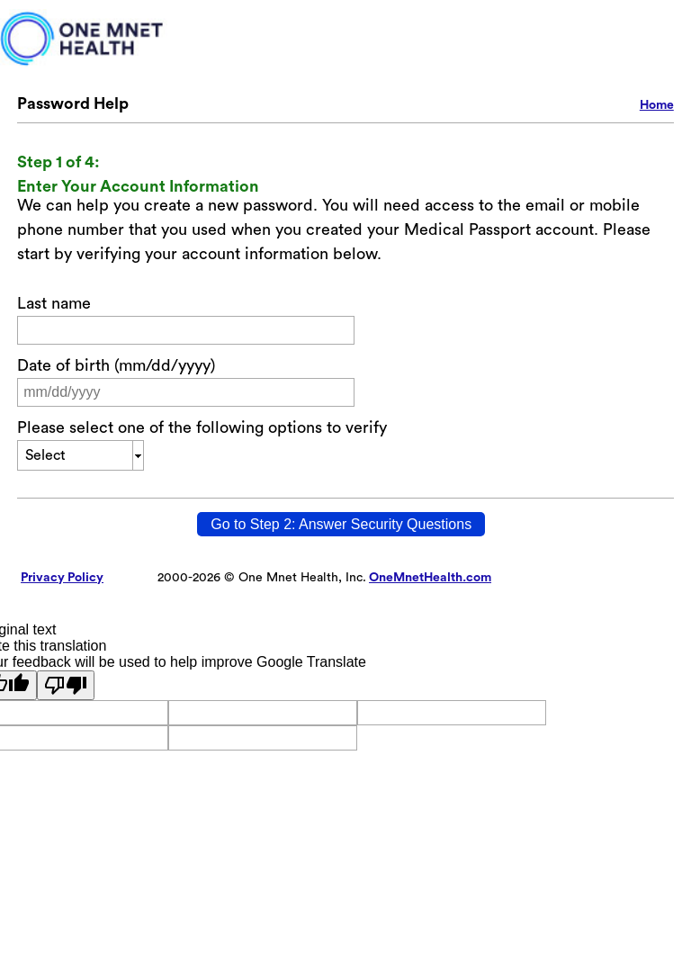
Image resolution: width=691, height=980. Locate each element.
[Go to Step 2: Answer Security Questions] (341, 524)
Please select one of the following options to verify (202, 427)
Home (657, 105)
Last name (54, 303)
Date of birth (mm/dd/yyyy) (116, 365)
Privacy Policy (62, 577)
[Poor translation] (65, 685)
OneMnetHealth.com (430, 577)
